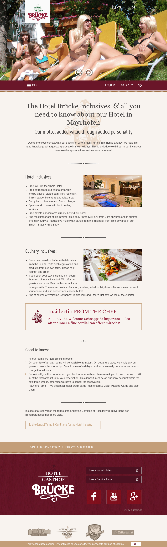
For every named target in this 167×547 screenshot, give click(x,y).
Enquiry (110, 85)
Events (116, 8)
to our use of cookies (112, 543)
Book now (126, 85)
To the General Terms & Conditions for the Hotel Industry (60, 425)
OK (136, 543)
